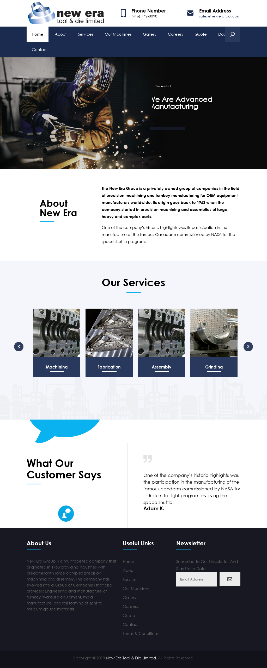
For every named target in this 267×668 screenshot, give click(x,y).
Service (130, 579)
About (60, 33)
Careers (175, 33)
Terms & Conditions (141, 633)
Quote (201, 33)
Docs (223, 33)
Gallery (149, 33)
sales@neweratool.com (219, 16)
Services (85, 33)
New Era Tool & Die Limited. (131, 657)
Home (37, 33)
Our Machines (118, 33)
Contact (40, 49)
